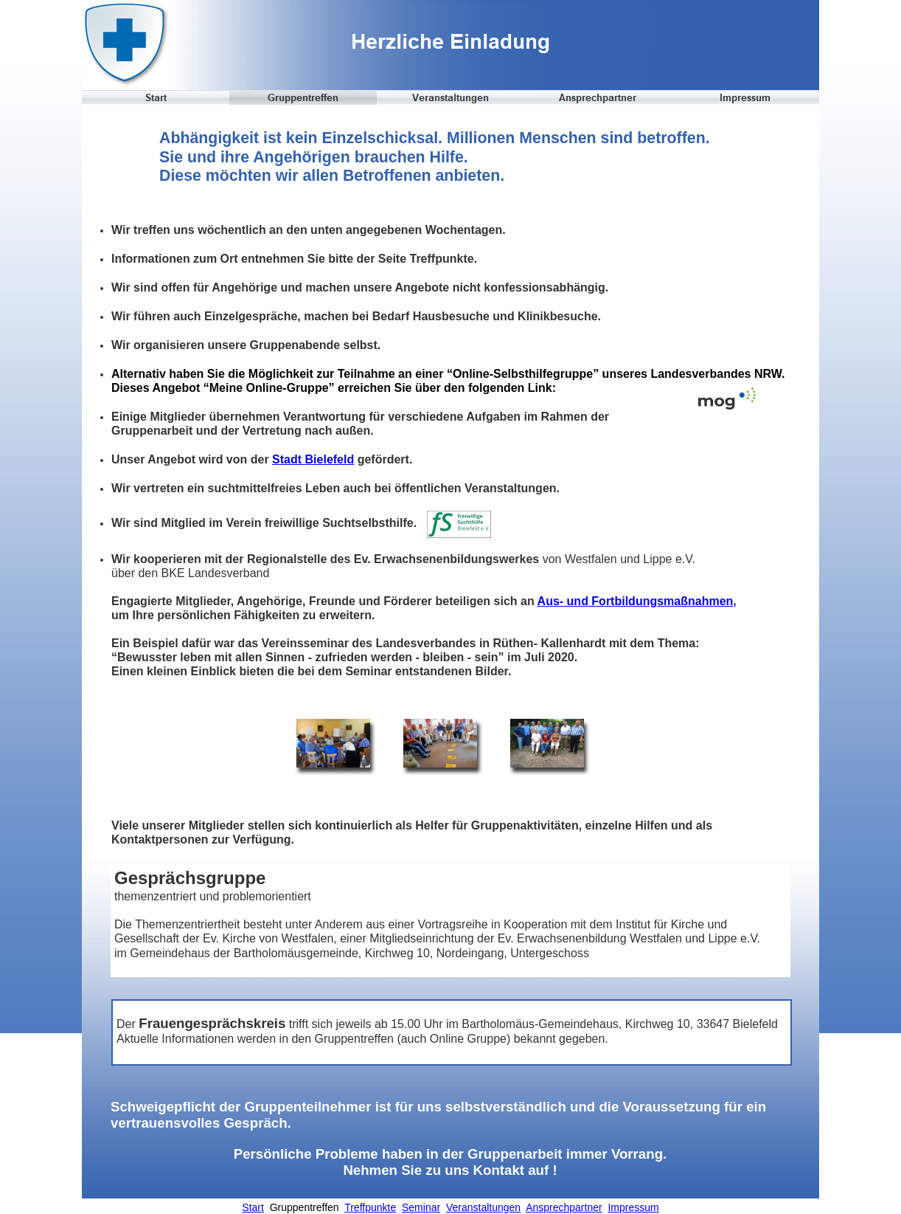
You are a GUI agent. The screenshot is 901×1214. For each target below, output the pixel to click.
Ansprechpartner (564, 1207)
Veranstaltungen (483, 1207)
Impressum (633, 1207)
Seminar (421, 1207)
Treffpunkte (370, 1207)
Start (253, 1207)
